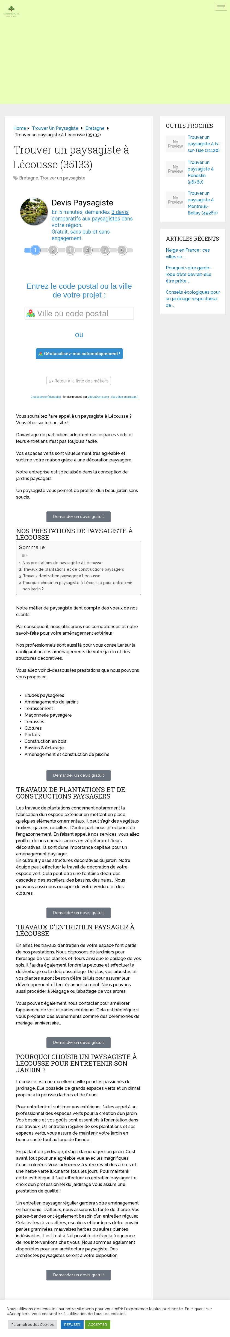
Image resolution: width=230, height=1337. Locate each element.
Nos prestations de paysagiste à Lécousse (63, 562)
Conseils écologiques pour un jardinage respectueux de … (193, 299)
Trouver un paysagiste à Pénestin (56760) (201, 172)
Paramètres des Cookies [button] (32, 1325)
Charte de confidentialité (46, 396)
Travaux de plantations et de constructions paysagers (73, 569)
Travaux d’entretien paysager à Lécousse (62, 575)
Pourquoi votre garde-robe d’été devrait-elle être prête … (188, 274)
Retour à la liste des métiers (78, 381)
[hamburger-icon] (221, 7)
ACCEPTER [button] (97, 1325)
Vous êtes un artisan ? (124, 396)
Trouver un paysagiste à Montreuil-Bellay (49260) (203, 203)
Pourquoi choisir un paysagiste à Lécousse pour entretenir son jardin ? (77, 585)
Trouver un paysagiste (62, 178)
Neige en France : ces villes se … (188, 253)
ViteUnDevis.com (98, 396)
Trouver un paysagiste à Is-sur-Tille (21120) (204, 144)
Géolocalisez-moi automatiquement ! (79, 353)
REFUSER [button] (72, 1325)
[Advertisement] (115, 66)
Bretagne (28, 178)
